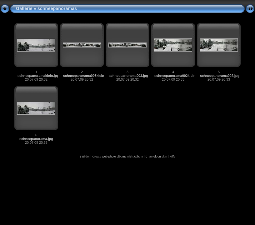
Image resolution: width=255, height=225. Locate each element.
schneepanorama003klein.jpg (86, 76)
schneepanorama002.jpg (219, 76)
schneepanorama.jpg (36, 139)
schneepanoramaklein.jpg (38, 76)
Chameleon (153, 156)
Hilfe (172, 156)
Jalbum (138, 156)
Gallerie (24, 8)
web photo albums (114, 156)
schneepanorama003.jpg (128, 76)
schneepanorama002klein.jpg (178, 76)
